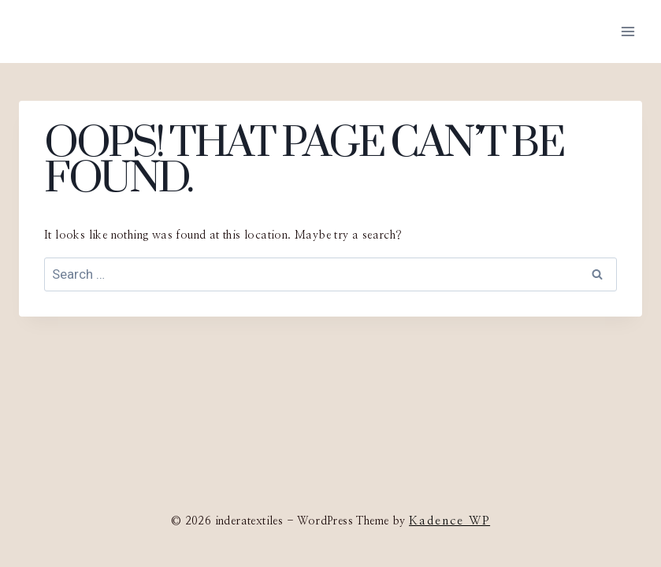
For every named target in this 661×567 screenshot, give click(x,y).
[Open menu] (627, 31)
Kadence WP (449, 521)
